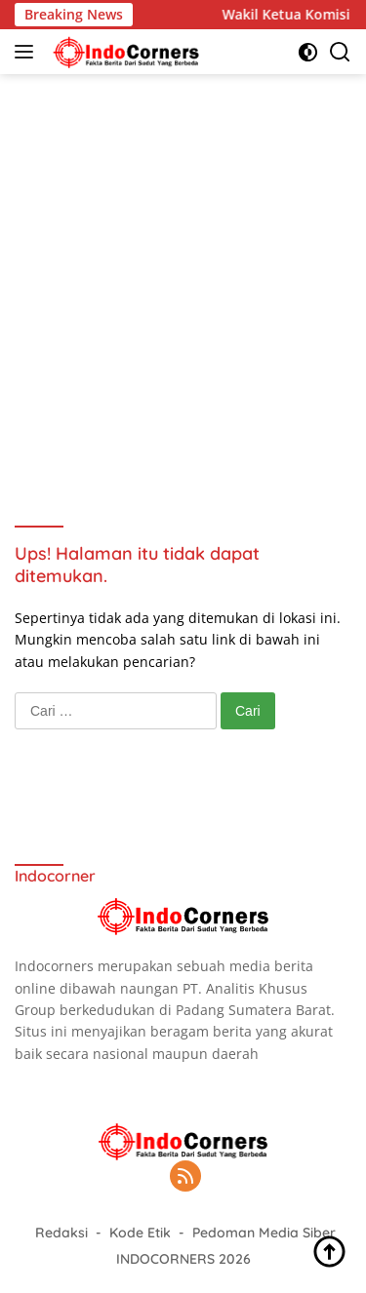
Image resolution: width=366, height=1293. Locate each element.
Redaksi (61, 1232)
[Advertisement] (183, 276)
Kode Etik (140, 1232)
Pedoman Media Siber (264, 1232)
